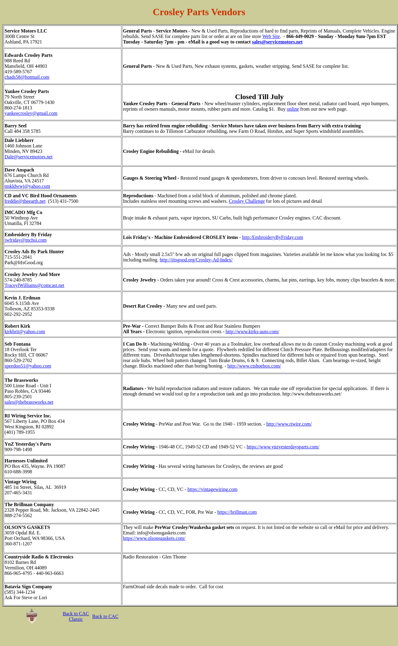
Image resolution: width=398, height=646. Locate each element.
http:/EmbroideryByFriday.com (272, 237)
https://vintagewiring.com (212, 489)
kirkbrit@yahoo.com (25, 331)
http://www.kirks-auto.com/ (252, 331)
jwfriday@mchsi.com (26, 240)
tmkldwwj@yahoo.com (27, 186)
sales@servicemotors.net (277, 41)
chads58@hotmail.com (27, 77)
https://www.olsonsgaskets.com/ (154, 538)
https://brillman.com (237, 512)
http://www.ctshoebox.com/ (254, 365)
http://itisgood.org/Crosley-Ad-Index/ (196, 259)
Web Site (271, 36)
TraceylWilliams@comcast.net (34, 285)
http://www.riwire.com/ (289, 424)
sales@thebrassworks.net (29, 402)
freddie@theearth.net (25, 201)
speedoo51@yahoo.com (28, 365)
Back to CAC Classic (76, 616)
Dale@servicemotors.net (28, 156)
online (293, 109)
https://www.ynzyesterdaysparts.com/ (283, 446)
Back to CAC (105, 616)
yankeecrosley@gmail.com (31, 113)
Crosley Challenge (247, 201)
